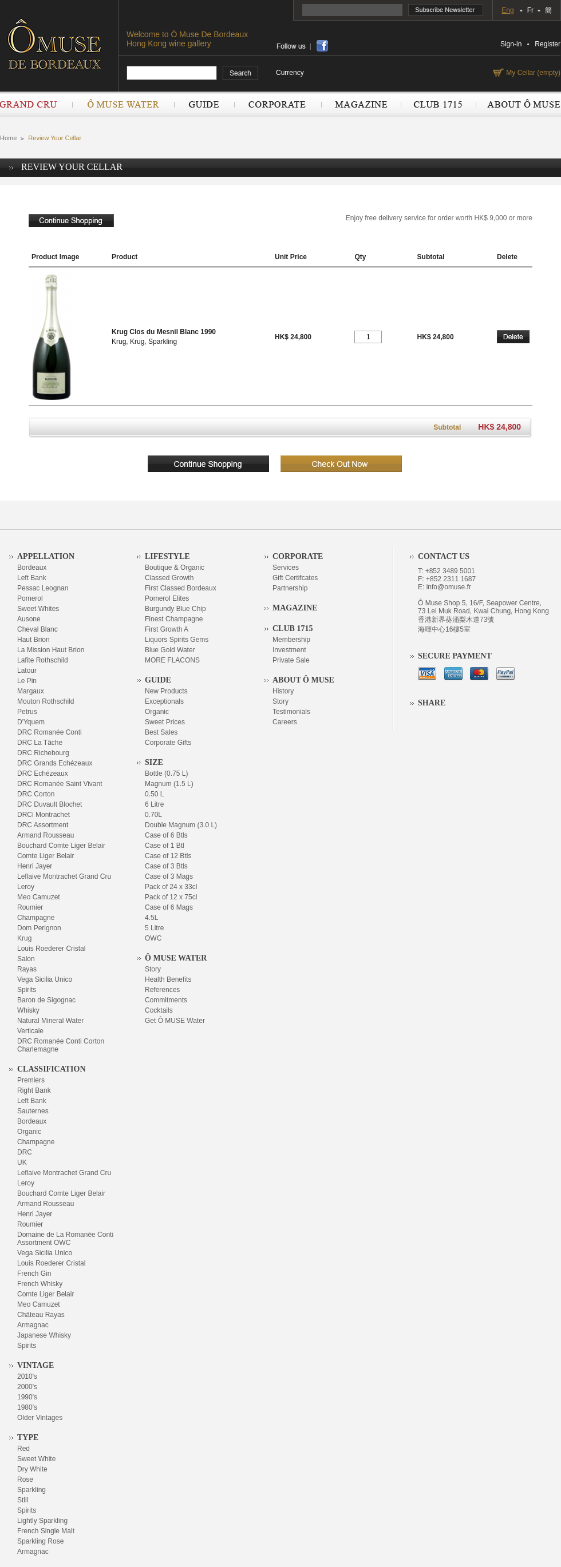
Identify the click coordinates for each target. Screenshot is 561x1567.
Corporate (277, 104)
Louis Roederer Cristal (51, 949)
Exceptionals (164, 701)
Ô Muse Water (123, 104)
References (162, 990)
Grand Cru (36, 104)
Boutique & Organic (174, 568)
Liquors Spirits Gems (176, 640)
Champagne (35, 918)
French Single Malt (45, 1531)
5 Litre (154, 928)
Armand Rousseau (45, 835)
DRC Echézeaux (42, 773)
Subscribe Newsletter (446, 10)
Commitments (166, 1000)
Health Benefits (168, 979)
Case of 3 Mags (169, 876)
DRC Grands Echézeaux (54, 763)
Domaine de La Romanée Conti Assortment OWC (65, 1239)
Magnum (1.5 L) (169, 784)
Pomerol (30, 598)
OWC (153, 938)
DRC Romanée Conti (49, 732)
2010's (27, 1376)
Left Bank (31, 578)
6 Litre (154, 804)
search (241, 73)
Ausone (29, 619)
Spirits (26, 990)
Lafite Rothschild (42, 660)
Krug (24, 938)
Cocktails (159, 1010)
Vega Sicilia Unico (44, 979)
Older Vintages (39, 1418)
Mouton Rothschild (45, 701)
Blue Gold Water (170, 650)
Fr (530, 10)
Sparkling (31, 1490)
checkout (341, 463)
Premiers (31, 1080)
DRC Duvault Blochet (49, 804)
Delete (513, 336)
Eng (507, 10)
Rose (25, 1479)
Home (8, 137)
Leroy (25, 887)
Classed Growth (169, 578)
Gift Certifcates (295, 578)
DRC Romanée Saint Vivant (59, 784)
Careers (284, 722)
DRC (24, 1152)
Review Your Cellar (54, 137)
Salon (26, 959)
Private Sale (291, 660)
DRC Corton (35, 794)
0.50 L (154, 794)
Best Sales (161, 732)
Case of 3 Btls (166, 866)
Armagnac (33, 1325)
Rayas (27, 969)
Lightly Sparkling (42, 1521)
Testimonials (291, 712)
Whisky (28, 1010)
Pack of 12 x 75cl (171, 897)
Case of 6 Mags (169, 907)
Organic (29, 1132)
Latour (27, 671)
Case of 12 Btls (168, 856)
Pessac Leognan (42, 588)
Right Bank (34, 1090)
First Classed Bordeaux (180, 588)
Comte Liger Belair (45, 856)
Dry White (32, 1469)
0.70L (153, 815)
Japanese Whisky (44, 1335)
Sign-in (511, 44)
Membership (291, 640)
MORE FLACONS (172, 660)
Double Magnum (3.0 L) (181, 825)
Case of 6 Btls (166, 835)
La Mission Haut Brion (50, 650)
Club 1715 (438, 104)
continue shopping (71, 220)
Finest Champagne (174, 619)
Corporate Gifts (168, 743)
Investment (289, 650)
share (322, 45)
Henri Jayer (34, 866)
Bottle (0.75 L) (166, 773)
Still (22, 1500)
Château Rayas (41, 1315)
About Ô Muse (518, 104)
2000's (27, 1387)
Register (547, 44)
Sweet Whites (38, 609)
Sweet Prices (165, 722)
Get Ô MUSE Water (175, 1021)
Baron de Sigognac (46, 1000)
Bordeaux (31, 568)
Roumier (30, 907)
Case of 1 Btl (164, 846)
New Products (166, 691)
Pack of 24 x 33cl (171, 887)
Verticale (30, 1031)
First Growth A (166, 629)
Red (23, 1449)
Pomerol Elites (167, 598)
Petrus (27, 712)
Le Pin (27, 681)
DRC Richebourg (43, 753)
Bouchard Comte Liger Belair (61, 846)
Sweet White (36, 1459)
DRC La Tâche (39, 743)
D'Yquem (31, 722)
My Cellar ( (532, 73)
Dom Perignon (39, 928)
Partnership (289, 588)
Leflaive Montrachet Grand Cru (64, 876)
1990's (27, 1397)
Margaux (30, 691)
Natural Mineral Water (50, 1021)
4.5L (151, 918)
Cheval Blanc (37, 629)
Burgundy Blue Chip (175, 609)
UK (22, 1163)
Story (153, 969)
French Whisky (39, 1284)
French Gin (34, 1274)
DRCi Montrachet (43, 815)
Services (285, 568)
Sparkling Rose (40, 1541)
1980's (27, 1407)
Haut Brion (33, 640)
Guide (204, 104)
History (283, 691)
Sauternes (33, 1111)
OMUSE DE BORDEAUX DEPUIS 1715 (59, 43)
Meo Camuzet (38, 897)
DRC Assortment (42, 825)
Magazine (361, 104)
